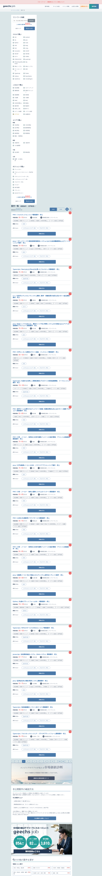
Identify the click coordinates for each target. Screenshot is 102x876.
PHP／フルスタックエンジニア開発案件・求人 (28, 215)
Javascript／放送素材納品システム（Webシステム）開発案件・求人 (35, 654)
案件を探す (29, 28)
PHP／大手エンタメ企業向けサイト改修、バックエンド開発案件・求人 (36, 352)
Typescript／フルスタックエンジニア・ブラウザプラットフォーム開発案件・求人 (39, 733)
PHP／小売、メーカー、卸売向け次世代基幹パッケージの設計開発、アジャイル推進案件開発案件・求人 (41, 438)
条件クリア (18, 28)
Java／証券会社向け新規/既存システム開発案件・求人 (30, 681)
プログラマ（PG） (44, 228)
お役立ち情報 (75, 6)
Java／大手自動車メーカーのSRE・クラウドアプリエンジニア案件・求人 (36, 465)
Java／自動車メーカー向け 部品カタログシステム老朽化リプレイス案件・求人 (38, 575)
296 (63, 761)
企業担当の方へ (84, 6)
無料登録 (94, 6)
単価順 (60, 209)
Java (24, 252)
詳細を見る (41, 233)
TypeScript (25, 278)
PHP (24, 224)
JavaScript (25, 663)
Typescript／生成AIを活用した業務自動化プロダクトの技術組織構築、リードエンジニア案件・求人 (41, 381)
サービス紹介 (56, 6)
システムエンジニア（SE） (29, 228)
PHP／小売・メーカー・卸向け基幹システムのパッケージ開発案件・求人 (36, 492)
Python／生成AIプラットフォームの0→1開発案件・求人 (31, 601)
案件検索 (47, 6)
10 (52, 761)
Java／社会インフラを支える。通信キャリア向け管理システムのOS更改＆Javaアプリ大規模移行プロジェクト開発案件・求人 (41, 325)
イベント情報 (66, 6)
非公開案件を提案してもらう (41, 818)
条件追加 (31, 20)
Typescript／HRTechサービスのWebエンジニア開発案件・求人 (33, 628)
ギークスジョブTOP (15, 10)
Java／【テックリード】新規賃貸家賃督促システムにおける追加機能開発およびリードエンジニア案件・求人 (41, 242)
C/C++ (24, 306)
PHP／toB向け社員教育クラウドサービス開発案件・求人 (31, 518)
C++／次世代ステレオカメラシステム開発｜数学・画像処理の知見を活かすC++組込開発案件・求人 (41, 296)
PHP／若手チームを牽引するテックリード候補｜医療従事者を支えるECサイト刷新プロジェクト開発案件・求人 (41, 410)
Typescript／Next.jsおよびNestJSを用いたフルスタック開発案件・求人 (36, 269)
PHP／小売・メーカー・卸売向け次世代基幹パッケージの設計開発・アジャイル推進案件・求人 (41, 548)
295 (59, 761)
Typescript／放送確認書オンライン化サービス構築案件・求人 (33, 707)
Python (25, 610)
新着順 (53, 209)
